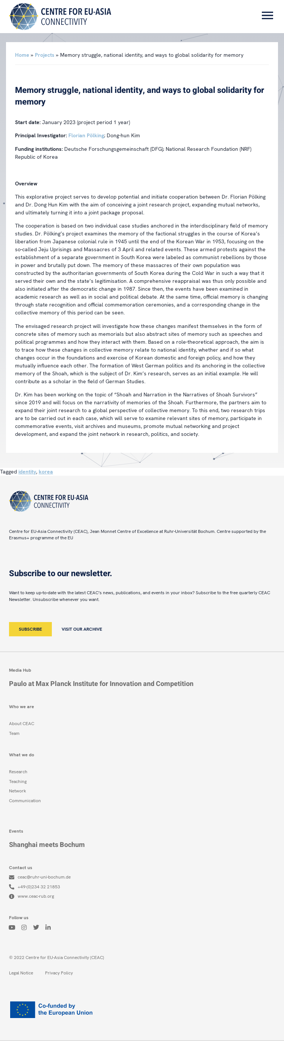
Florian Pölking (86, 135)
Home (22, 55)
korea (46, 471)
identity (27, 471)
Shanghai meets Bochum (47, 845)
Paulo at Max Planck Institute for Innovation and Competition (101, 684)
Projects (44, 55)
